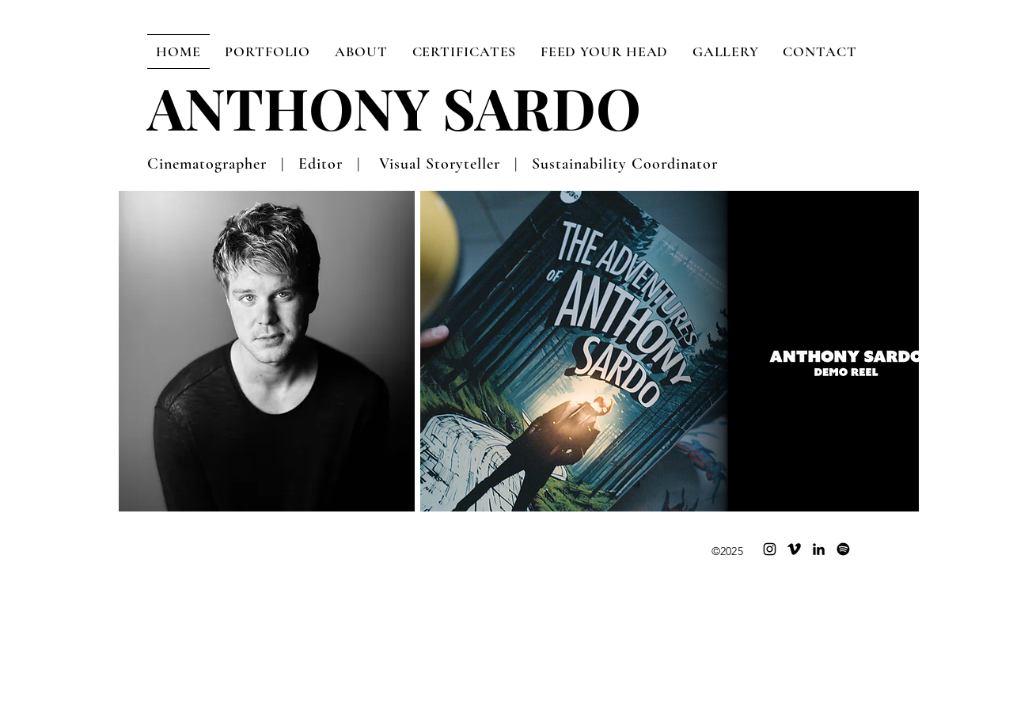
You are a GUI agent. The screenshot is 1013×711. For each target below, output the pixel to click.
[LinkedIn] (818, 549)
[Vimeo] (794, 549)
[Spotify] (843, 549)
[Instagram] (769, 549)
